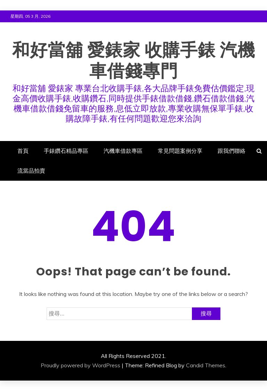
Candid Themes (205, 365)
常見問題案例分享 (180, 150)
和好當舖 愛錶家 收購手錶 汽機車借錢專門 (133, 60)
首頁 (23, 150)
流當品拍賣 (31, 170)
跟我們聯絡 (231, 150)
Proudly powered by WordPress (80, 365)
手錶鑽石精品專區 (66, 150)
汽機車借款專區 (123, 150)
